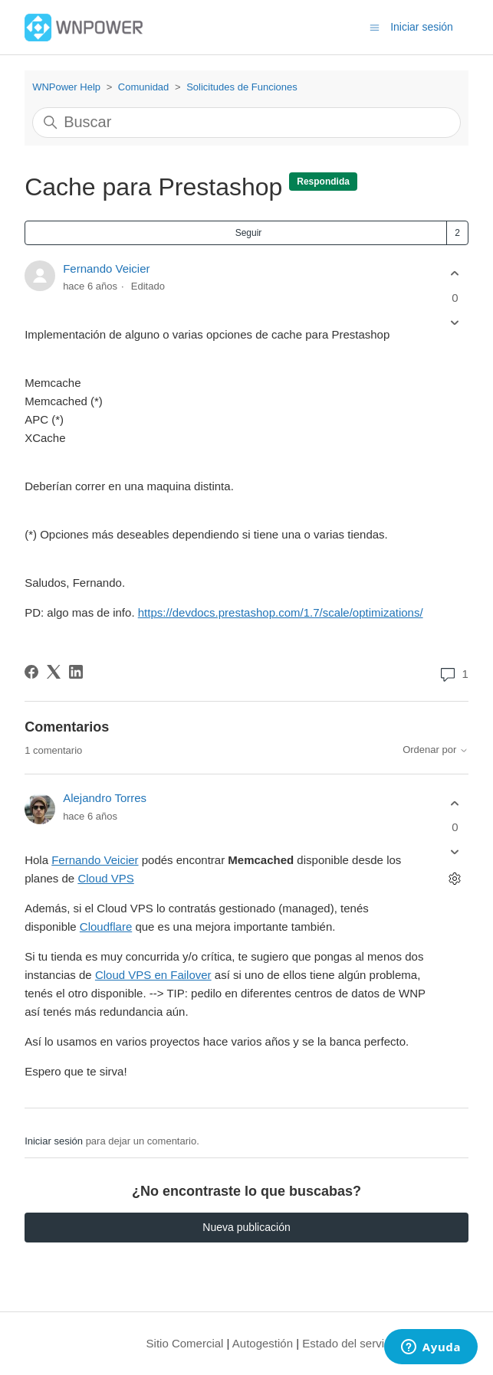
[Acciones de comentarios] (455, 879)
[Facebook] (31, 672)
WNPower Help (66, 87)
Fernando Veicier (106, 268)
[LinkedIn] (76, 672)
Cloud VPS (105, 878)
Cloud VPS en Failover (153, 974)
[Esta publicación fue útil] (455, 273)
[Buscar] (246, 122)
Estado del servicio (350, 1343)
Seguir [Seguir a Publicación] (248, 233)
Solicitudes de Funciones (241, 87)
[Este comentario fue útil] (455, 803)
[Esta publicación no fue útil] (455, 322)
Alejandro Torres (104, 797)
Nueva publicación (246, 1227)
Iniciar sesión (54, 1141)
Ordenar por (435, 750)
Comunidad (143, 87)
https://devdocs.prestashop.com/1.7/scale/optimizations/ (280, 612)
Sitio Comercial (185, 1343)
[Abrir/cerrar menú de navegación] (375, 26)
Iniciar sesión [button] (421, 27)
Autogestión (262, 1343)
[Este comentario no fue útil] (455, 852)
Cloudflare (106, 926)
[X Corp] (54, 672)
